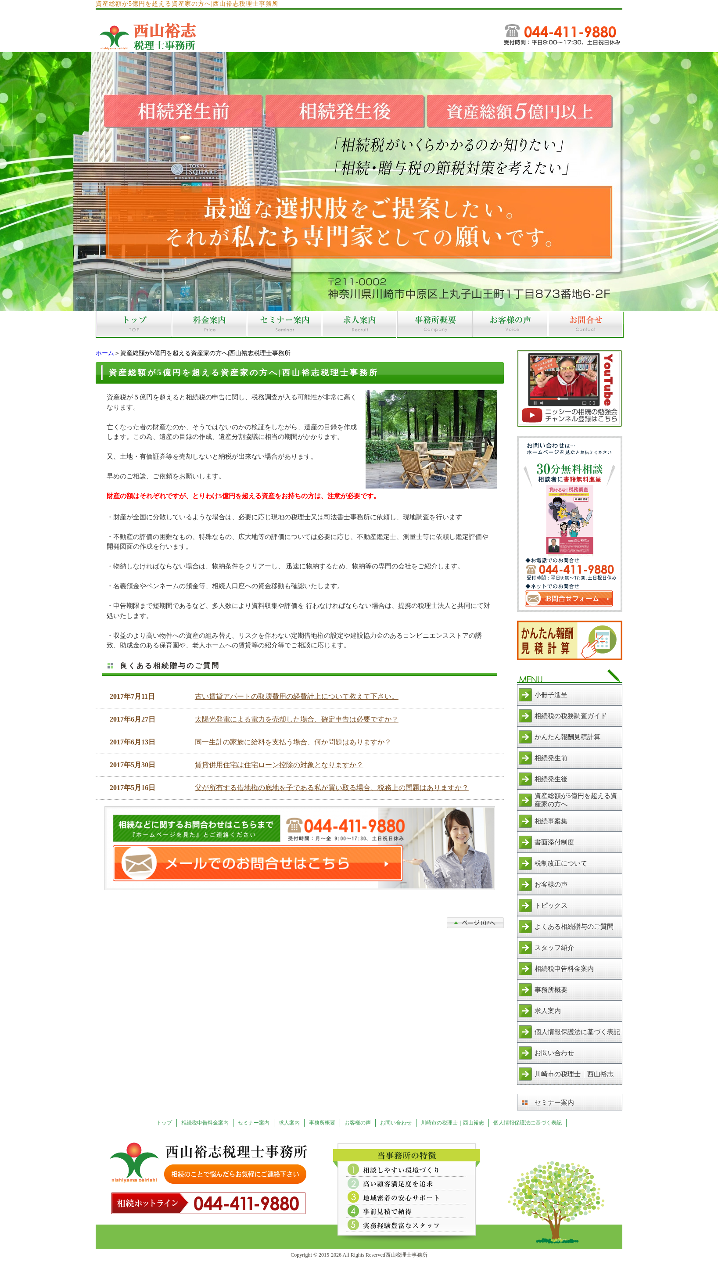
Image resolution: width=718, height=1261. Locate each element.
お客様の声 (551, 884)
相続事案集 (551, 821)
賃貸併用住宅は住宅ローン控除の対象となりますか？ (279, 765)
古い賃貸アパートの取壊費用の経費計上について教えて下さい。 (296, 696)
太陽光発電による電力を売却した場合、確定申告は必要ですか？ (296, 719)
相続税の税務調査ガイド (571, 715)
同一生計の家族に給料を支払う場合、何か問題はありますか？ (293, 742)
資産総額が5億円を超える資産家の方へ (576, 800)
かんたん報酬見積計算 (567, 736)
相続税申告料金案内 (564, 968)
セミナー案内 (554, 1102)
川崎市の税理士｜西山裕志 (574, 1074)
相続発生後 (551, 779)
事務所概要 (551, 989)
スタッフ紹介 (554, 947)
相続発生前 (551, 758)
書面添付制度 (554, 842)
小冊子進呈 (551, 694)
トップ (164, 1123)
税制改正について (561, 863)
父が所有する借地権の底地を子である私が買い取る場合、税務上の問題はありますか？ (332, 787)
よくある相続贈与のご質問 (574, 926)
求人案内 (548, 1010)
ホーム (105, 353)
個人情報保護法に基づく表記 (577, 1031)
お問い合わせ (554, 1052)
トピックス (551, 905)
